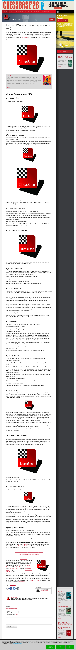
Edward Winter (13, 585)
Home (11, 11)
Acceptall (70, 647)
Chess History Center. (33, 580)
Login (66, 12)
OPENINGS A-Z (19, 11)
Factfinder (25, 544)
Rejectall (60, 647)
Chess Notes (25, 37)
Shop (5, 11)
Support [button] (37, 11)
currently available (22, 581)
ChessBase (14, 597)
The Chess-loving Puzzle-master (23, 545)
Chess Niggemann (44, 590)
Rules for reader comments (11, 608)
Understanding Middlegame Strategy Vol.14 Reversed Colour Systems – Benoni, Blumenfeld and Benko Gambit (65, 625)
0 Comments (49, 30)
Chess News (17, 19)
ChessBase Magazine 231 (65, 606)
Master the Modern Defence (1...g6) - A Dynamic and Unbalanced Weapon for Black (65, 57)
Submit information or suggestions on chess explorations (29, 552)
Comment (8, 616)
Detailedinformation (50, 647)
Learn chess (45, 11)
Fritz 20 (9, 75)
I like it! (44, 30)
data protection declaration (18, 643)
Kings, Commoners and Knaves (23, 566)
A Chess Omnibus (14, 568)
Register (17, 614)
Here (29, 642)
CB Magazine (28, 11)
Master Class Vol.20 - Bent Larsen (64, 590)
